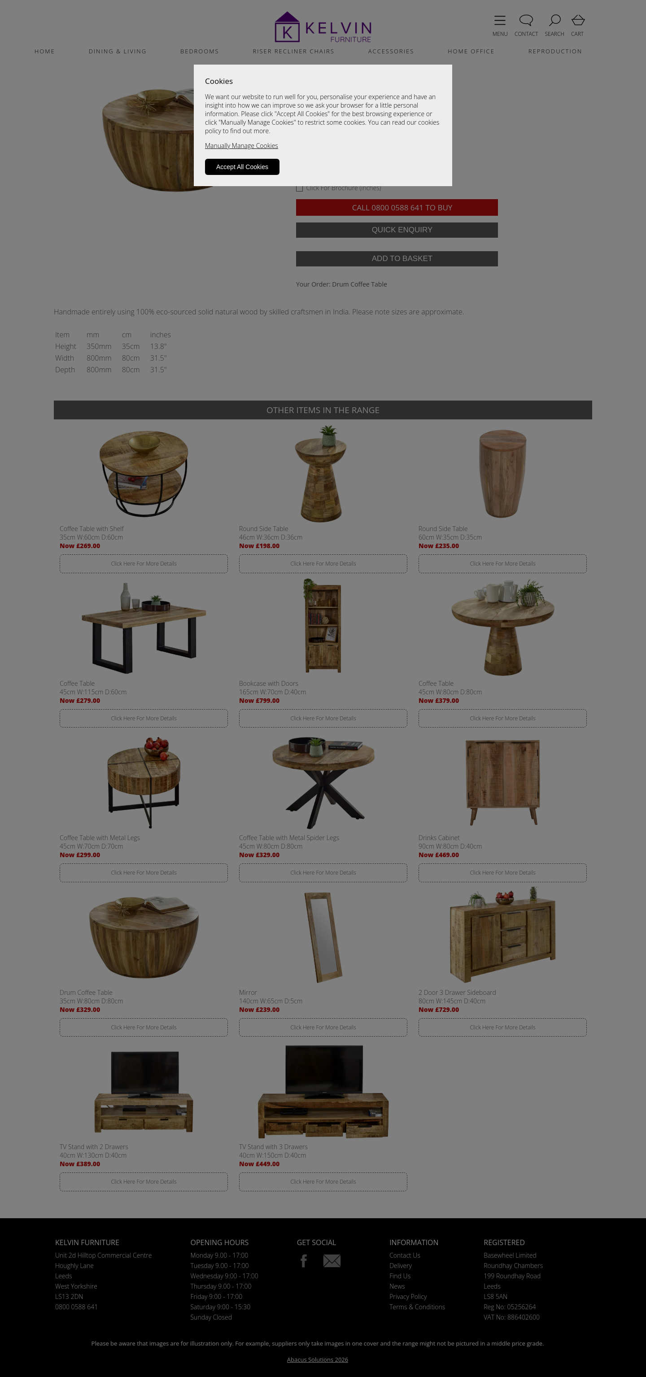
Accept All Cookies (242, 166)
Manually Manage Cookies (241, 145)
